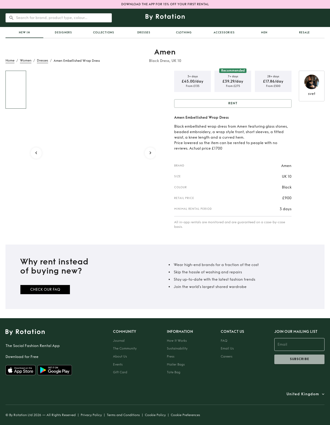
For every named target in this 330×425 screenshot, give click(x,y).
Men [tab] (264, 32)
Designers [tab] (63, 32)
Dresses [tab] (143, 32)
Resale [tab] (304, 32)
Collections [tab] (103, 32)
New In (24, 32)
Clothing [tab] (184, 32)
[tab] (24, 32)
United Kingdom (302, 394)
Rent (232, 104)
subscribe (299, 359)
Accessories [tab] (224, 32)
